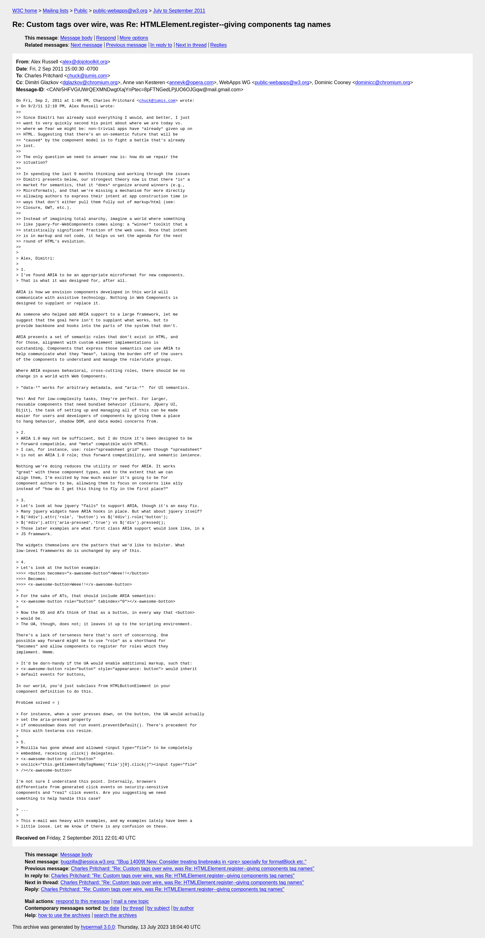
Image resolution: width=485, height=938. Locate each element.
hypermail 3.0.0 (97, 927)
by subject (158, 908)
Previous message (126, 45)
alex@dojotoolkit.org (84, 61)
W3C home (24, 10)
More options (134, 38)
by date (111, 908)
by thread (133, 908)
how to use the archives (64, 915)
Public (81, 10)
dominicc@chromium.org (382, 82)
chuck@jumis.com (87, 75)
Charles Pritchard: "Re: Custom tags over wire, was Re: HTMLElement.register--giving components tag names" (192, 868)
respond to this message (82, 901)
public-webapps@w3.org (120, 10)
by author (183, 908)
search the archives (115, 915)
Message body (76, 38)
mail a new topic (131, 901)
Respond (106, 38)
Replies (218, 45)
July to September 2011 (179, 10)
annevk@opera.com (191, 82)
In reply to (161, 45)
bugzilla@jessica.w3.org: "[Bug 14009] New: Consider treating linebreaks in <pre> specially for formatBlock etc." (184, 861)
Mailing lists (55, 10)
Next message (86, 45)
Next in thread (191, 45)
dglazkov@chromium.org (90, 82)
